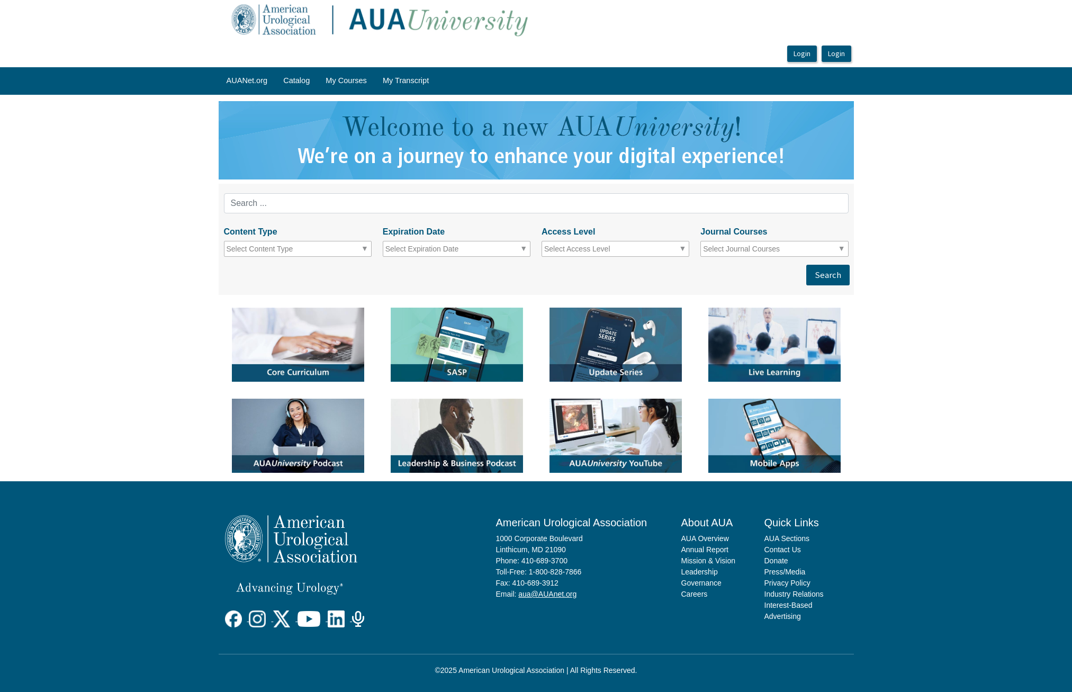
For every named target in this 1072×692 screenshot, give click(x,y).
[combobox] (272, 248)
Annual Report (705, 549)
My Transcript (406, 80)
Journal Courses (733, 231)
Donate (776, 560)
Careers (694, 594)
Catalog (296, 80)
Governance (701, 583)
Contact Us (782, 549)
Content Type (250, 231)
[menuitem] (247, 81)
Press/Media (785, 572)
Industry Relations (794, 594)
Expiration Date (414, 231)
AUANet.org (247, 80)
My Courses (346, 80)
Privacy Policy (787, 583)
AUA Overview (705, 538)
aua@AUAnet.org (547, 594)
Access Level (568, 231)
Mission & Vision (708, 560)
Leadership (699, 572)
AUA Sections (787, 538)
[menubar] (328, 81)
